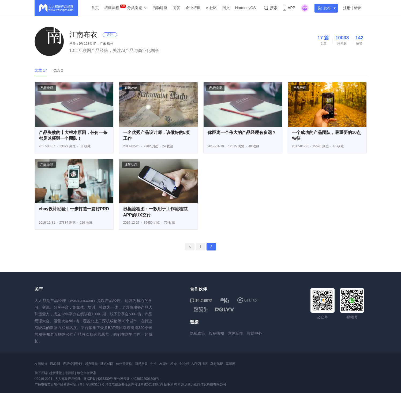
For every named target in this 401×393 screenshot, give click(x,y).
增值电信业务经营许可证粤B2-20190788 (134, 384)
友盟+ (163, 364)
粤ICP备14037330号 (98, 379)
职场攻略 (131, 88)
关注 (110, 34)
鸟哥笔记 (216, 364)
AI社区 (211, 8)
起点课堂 (91, 364)
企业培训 (193, 8)
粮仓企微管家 (86, 373)
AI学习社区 (200, 364)
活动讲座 (159, 8)
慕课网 (230, 364)
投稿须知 (216, 333)
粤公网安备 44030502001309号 (136, 379)
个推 (153, 364)
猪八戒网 (106, 364)
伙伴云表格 (124, 364)
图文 (226, 8)
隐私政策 (197, 333)
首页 (95, 8)
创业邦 (184, 364)
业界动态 (131, 164)
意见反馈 (235, 333)
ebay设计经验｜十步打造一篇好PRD (74, 209)
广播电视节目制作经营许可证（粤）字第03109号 (69, 384)
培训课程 (111, 8)
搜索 (271, 8)
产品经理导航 (72, 364)
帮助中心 (254, 333)
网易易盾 (141, 364)
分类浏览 (134, 8)
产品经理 (46, 88)
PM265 (55, 364)
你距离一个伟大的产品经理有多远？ (242, 132)
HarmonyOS (245, 8)
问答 (176, 8)
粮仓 (173, 364)
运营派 (69, 373)
